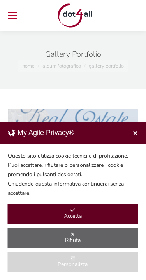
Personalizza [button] (73, 262)
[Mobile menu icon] (12, 15)
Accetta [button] (73, 214)
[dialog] (73, 201)
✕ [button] (135, 133)
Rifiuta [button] (73, 238)
